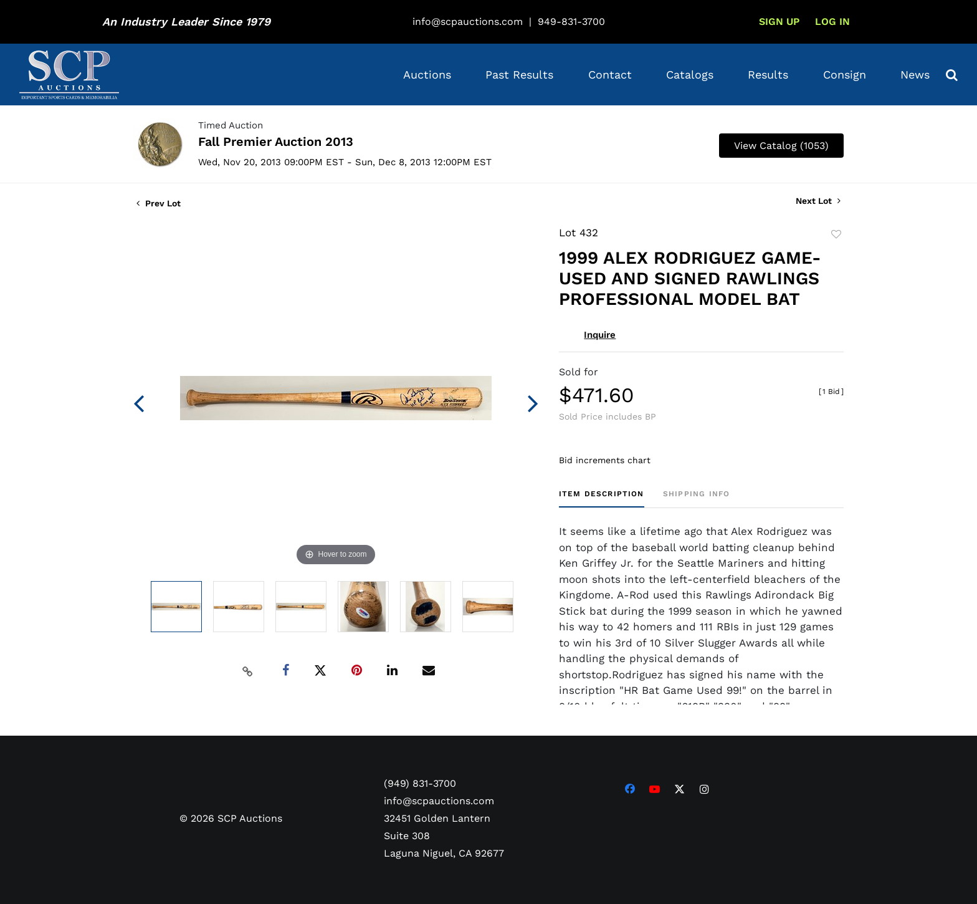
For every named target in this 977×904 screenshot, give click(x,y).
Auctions (427, 74)
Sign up (779, 21)
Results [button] (768, 74)
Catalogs (689, 74)
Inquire (600, 334)
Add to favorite (836, 234)
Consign (844, 74)
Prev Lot (158, 203)
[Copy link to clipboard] (248, 670)
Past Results (519, 74)
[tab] (601, 498)
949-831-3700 (571, 21)
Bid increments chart (605, 460)
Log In (832, 21)
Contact (610, 74)
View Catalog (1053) (781, 145)
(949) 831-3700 (420, 783)
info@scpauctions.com (467, 21)
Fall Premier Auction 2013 (275, 141)
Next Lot (818, 201)
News (915, 74)
